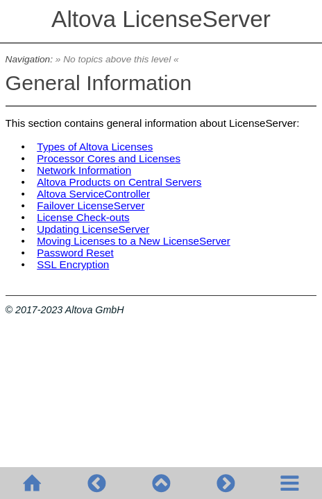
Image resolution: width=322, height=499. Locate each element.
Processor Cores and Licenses (108, 158)
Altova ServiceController (93, 194)
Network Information (84, 170)
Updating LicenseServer (93, 229)
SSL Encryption (73, 264)
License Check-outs (83, 217)
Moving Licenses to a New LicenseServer (133, 241)
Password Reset (75, 253)
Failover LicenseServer (90, 205)
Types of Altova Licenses (95, 146)
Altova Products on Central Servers (119, 182)
